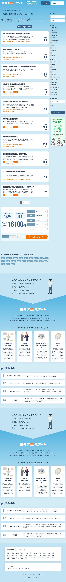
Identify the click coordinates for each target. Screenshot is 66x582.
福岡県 (35, 557)
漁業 (53, 53)
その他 (53, 55)
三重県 (13, 555)
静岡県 (53, 553)
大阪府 (26, 555)
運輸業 (53, 45)
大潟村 (46, 258)
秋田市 (40, 261)
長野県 (44, 553)
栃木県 (43, 552)
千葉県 (8, 553)
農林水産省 (27, 568)
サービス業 (54, 43)
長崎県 (43, 557)
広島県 (8, 557)
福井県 (35, 553)
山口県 (13, 557)
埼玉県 (52, 552)
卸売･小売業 (54, 35)
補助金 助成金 (3, 10)
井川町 (20, 258)
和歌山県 (39, 555)
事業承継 (54, 84)
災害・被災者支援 (55, 87)
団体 (13, 237)
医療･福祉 (54, 48)
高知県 (30, 557)
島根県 (49, 555)
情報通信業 (54, 32)
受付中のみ (54, 105)
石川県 (31, 553)
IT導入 (53, 72)
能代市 (7, 264)
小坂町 (7, 261)
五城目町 (15, 258)
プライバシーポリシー (32, 574)
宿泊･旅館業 (54, 27)
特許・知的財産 (55, 79)
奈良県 (35, 555)
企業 (6, 237)
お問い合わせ (40, 574)
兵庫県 (30, 555)
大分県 (52, 557)
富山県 (27, 553)
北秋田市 (36, 258)
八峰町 (30, 258)
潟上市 (23, 261)
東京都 (13, 553)
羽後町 (2, 264)
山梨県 (40, 553)
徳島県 (17, 557)
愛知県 (8, 555)
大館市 (2, 261)
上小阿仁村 (8, 258)
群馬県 (48, 552)
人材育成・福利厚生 (56, 77)
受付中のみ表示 (22, 237)
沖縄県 (18, 558)
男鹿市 (35, 261)
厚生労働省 (21, 568)
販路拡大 (54, 64)
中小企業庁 (15, 568)
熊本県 (48, 557)
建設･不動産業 (55, 40)
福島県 (35, 552)
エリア (31, 211)
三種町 (2, 258)
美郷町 (45, 261)
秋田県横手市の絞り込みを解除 (24, 26)
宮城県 (21, 552)
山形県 (30, 552)
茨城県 (39, 552)
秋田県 (26, 552)
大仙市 (41, 258)
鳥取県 (44, 555)
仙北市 (25, 258)
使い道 (31, 224)
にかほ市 (13, 261)
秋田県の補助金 (10, 10)
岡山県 (53, 555)
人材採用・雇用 (55, 74)
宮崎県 (8, 558)
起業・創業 (54, 82)
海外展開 (54, 67)
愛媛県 (26, 557)
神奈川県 (17, 553)
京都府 (21, 555)
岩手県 (17, 552)
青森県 (13, 552)
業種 (31, 220)
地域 (31, 215)
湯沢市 (18, 261)
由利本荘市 (29, 261)
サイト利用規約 (23, 574)
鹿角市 (12, 264)
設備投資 (54, 69)
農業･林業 (54, 50)
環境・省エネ (55, 92)
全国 (22, 558)
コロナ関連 (54, 89)
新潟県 (22, 553)
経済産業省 (9, 568)
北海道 (8, 552)
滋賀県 (17, 555)
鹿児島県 (13, 558)
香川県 (21, 557)
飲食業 (53, 38)
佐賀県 (39, 557)
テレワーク (54, 94)
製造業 (53, 30)
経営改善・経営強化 (56, 62)
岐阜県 (49, 553)
